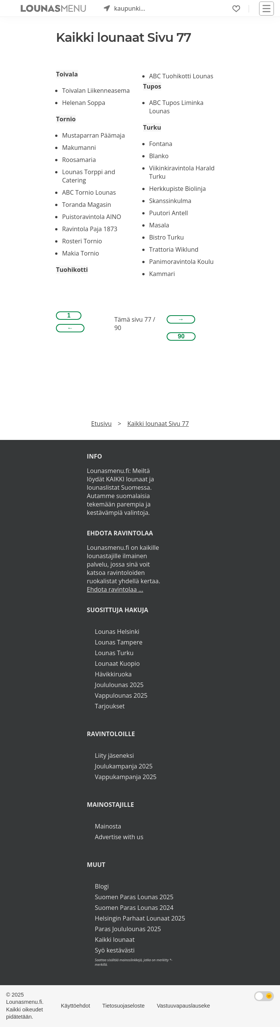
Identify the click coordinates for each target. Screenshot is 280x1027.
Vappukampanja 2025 (125, 777)
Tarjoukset (109, 706)
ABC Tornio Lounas (89, 192)
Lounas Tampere (118, 642)
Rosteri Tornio (82, 241)
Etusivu (101, 423)
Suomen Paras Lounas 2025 (134, 897)
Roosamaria (79, 160)
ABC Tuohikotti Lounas (181, 76)
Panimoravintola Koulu (181, 261)
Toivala (67, 74)
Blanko (159, 156)
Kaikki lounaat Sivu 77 (158, 423)
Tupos (152, 86)
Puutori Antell (168, 213)
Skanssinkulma (170, 201)
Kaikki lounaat (115, 939)
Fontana (160, 144)
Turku (152, 127)
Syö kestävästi (114, 950)
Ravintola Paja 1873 (89, 229)
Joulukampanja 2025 (124, 766)
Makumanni (79, 147)
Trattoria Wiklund (174, 249)
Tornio (66, 119)
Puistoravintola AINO (91, 217)
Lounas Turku (114, 653)
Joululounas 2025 (119, 685)
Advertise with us (119, 837)
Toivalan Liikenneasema (96, 90)
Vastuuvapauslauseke (183, 1006)
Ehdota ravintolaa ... (115, 589)
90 (181, 336)
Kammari (162, 274)
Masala (159, 225)
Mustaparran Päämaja (93, 135)
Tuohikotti (72, 269)
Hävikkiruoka (113, 674)
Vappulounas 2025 (121, 695)
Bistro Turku (166, 237)
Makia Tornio (80, 253)
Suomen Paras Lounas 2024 (134, 907)
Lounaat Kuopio (117, 663)
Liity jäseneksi (114, 755)
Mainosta (108, 826)
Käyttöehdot (75, 1006)
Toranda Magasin (86, 204)
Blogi (102, 886)
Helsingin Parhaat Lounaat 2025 (140, 918)
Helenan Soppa (83, 102)
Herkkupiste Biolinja (177, 188)
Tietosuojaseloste (123, 1006)
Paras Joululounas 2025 (128, 929)
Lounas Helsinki (117, 631)
